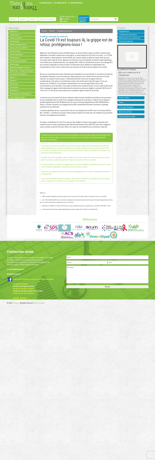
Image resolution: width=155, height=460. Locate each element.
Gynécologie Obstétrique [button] (18, 61)
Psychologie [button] (14, 87)
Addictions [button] (14, 31)
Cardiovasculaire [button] (16, 38)
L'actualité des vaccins (64, 31)
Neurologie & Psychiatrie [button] (18, 74)
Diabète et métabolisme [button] (18, 44)
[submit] (116, 19)
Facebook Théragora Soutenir (23, 293)
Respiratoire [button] (14, 90)
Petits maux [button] (14, 84)
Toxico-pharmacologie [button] (18, 97)
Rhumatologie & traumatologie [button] (20, 94)
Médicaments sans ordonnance (129, 38)
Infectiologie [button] (14, 64)
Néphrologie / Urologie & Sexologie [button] (22, 71)
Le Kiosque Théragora (126, 107)
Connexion (64, 19)
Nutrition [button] (13, 77)
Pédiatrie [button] (13, 81)
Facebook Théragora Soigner (23, 289)
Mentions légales (39, 303)
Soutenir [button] (33, 19)
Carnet (121, 102)
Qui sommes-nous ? (68, 16)
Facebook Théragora (20, 284)
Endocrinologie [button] (15, 51)
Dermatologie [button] (15, 41)
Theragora (15, 303)
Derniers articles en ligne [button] (127, 116)
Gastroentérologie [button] (16, 54)
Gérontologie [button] (15, 58)
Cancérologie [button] (15, 35)
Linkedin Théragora (20, 298)
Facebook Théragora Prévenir (23, 286)
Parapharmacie (124, 31)
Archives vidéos (124, 98)
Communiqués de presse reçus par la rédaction (84, 19)
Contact (63, 21)
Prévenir (52, 31)
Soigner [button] (23, 19)
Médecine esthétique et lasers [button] (20, 67)
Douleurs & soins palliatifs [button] (19, 48)
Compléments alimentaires (128, 35)
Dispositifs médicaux (126, 41)
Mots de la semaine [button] (125, 112)
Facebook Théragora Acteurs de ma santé (28, 291)
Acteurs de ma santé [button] (47, 19)
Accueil (44, 31)
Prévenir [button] (13, 19)
